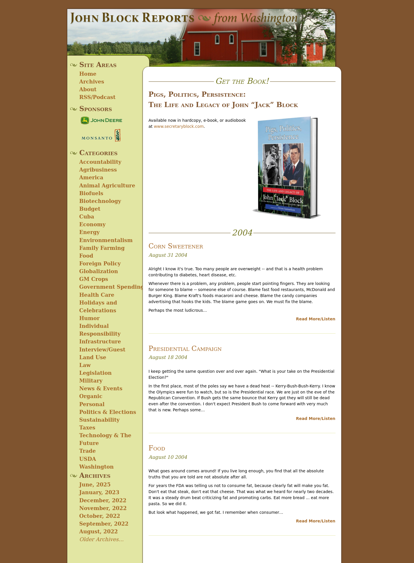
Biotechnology (100, 201)
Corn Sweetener (176, 246)
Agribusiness (98, 170)
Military (91, 381)
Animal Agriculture (107, 185)
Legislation (95, 373)
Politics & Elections (107, 412)
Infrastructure (100, 341)
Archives (91, 82)
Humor (89, 318)
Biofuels (91, 193)
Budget (90, 209)
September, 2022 (104, 524)
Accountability (100, 162)
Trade (87, 451)
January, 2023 (99, 492)
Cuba (86, 217)
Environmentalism (106, 240)
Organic (91, 396)
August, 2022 (98, 531)
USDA (87, 459)
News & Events (100, 388)
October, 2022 (99, 516)
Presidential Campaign (185, 349)
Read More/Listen (316, 319)
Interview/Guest (102, 350)
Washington (96, 467)
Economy (92, 224)
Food (86, 256)
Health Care (96, 295)
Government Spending (111, 287)
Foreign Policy (100, 263)
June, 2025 (95, 485)
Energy (89, 232)
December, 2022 (102, 500)
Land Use (92, 357)
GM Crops (93, 279)
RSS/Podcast (97, 97)
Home (88, 74)
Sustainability (99, 420)
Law (85, 365)
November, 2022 (103, 508)
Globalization (98, 271)
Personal (92, 404)
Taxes (87, 428)
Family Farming (102, 248)
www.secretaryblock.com (179, 126)
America (91, 177)
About (88, 89)
